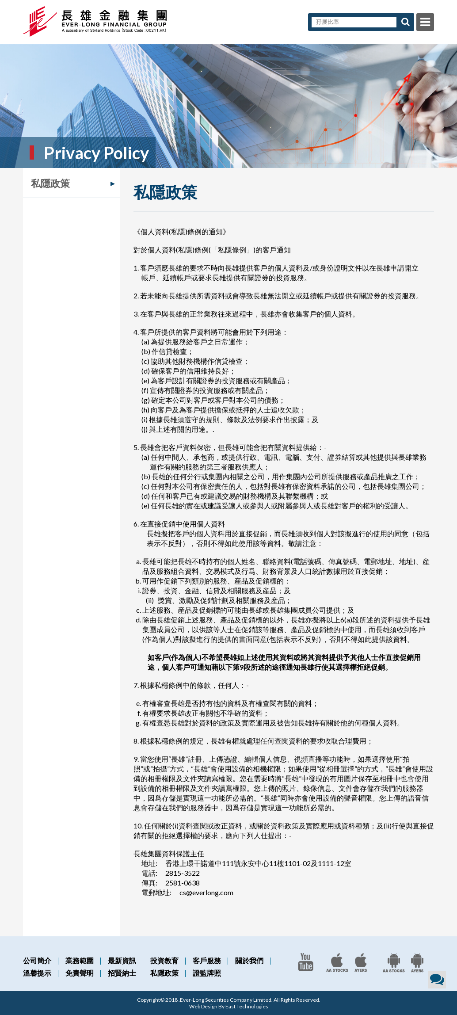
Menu (425, 22)
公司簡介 (37, 960)
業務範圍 (79, 960)
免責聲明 (79, 973)
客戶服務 (207, 960)
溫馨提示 (37, 973)
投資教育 (164, 960)
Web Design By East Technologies (228, 1006)
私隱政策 (50, 183)
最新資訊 (122, 960)
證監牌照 (207, 973)
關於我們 (249, 960)
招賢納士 (122, 973)
